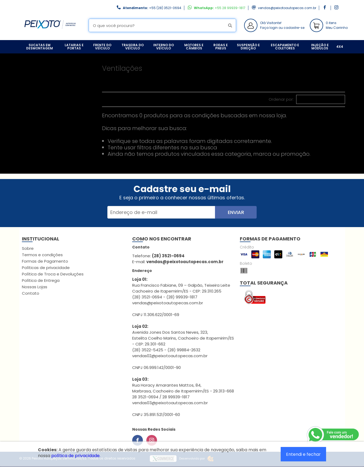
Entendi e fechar (303, 454)
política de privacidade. (75, 456)
